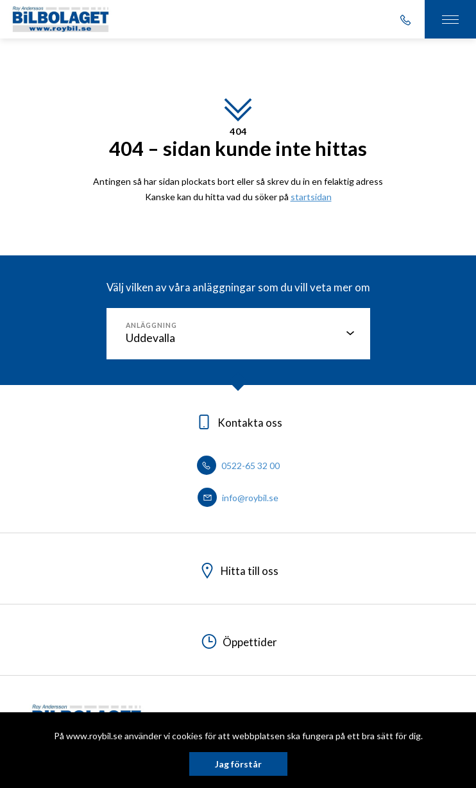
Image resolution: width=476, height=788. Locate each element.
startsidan (311, 196)
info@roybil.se (238, 497)
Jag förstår (238, 763)
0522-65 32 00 (238, 465)
